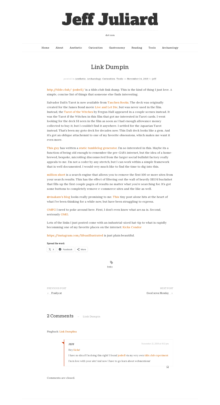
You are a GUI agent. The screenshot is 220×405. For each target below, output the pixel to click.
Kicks (76, 349)
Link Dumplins (68, 331)
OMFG (51, 209)
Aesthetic (76, 47)
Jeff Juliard (110, 19)
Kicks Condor (132, 227)
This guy (53, 148)
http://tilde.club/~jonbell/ (65, 89)
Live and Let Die (106, 107)
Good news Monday (160, 293)
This (116, 197)
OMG (64, 214)
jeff (154, 78)
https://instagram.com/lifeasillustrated (75, 235)
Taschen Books (118, 102)
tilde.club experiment (156, 355)
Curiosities (95, 47)
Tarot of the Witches (78, 112)
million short (56, 175)
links (110, 266)
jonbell (121, 355)
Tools (152, 47)
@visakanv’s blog (58, 197)
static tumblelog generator (98, 148)
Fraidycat (54, 293)
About (59, 47)
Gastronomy (117, 47)
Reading (137, 47)
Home (45, 47)
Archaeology (170, 47)
